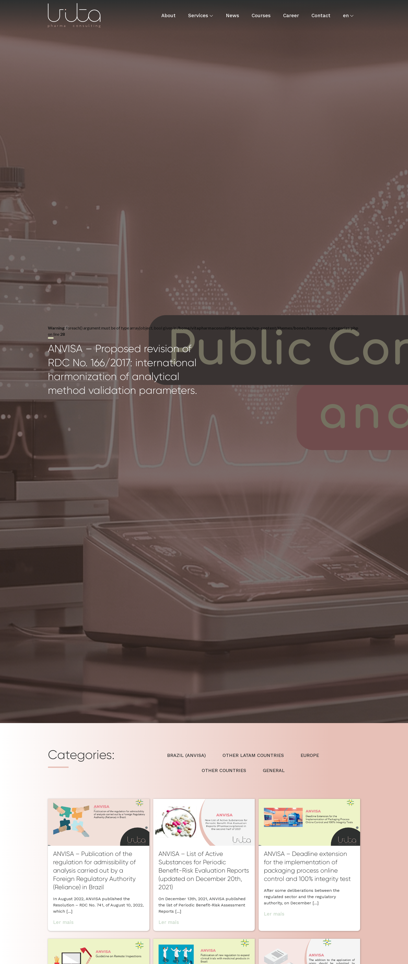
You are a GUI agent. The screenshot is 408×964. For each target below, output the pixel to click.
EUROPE (310, 755)
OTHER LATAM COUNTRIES (253, 755)
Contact (320, 15)
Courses (261, 15)
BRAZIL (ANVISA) (186, 755)
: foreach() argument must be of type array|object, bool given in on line (203, 361)
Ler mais (63, 922)
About (168, 15)
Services (198, 15)
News (232, 15)
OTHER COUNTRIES (224, 770)
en (346, 15)
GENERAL (274, 770)
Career (291, 15)
